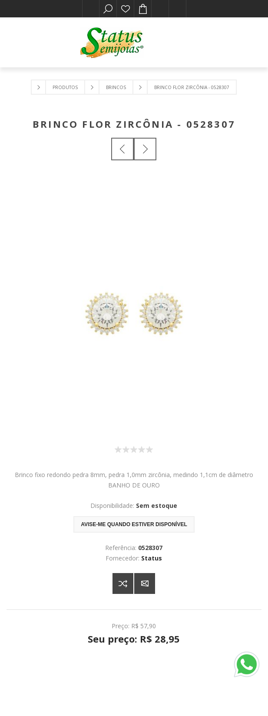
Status (151, 558)
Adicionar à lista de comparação (122, 583)
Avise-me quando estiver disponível (134, 524)
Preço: (120, 626)
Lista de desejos (125, 8)
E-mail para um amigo (144, 583)
